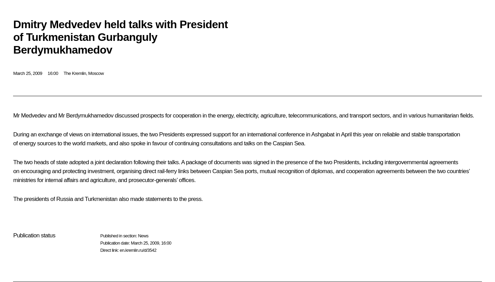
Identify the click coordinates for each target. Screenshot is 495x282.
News (143, 235)
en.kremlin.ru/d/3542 (138, 250)
